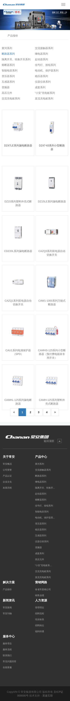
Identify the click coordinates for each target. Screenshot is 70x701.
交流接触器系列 (43, 48)
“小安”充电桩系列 (44, 92)
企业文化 (7, 482)
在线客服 (7, 667)
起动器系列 (40, 59)
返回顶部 (49, 440)
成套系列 (39, 87)
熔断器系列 (6, 64)
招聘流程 (39, 613)
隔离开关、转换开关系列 (14, 59)
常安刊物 (7, 613)
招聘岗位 (39, 625)
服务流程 (7, 649)
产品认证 (7, 476)
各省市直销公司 (43, 589)
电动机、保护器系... (45, 517)
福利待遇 (39, 631)
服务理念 (7, 643)
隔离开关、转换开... (45, 487)
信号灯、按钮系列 (44, 64)
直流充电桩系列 (43, 98)
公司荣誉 (7, 470)
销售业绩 (39, 595)
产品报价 (12, 35)
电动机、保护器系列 (45, 70)
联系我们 (7, 655)
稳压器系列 (40, 76)
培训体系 (39, 619)
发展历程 (7, 487)
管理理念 (39, 607)
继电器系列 (40, 53)
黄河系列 (5, 48)
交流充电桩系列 (9, 98)
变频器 (4, 87)
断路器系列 (6, 53)
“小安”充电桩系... (43, 565)
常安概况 (7, 464)
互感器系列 (6, 81)
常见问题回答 (9, 661)
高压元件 (5, 92)
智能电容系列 (8, 70)
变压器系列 (6, 76)
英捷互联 (47, 695)
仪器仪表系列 (41, 81)
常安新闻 (7, 607)
